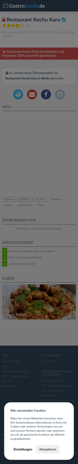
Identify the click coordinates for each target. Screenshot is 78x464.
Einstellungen (23, 449)
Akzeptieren (47, 449)
